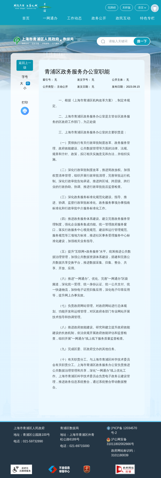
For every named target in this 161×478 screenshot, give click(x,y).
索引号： (48, 79)
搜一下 (142, 41)
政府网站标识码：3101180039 (123, 453)
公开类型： (49, 86)
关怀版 (126, 7)
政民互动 (123, 18)
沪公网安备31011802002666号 (120, 442)
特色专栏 (147, 18)
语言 (142, 7)
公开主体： (119, 79)
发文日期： (84, 86)
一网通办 (50, 18)
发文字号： (84, 79)
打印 (25, 108)
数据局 (68, 39)
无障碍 (112, 7)
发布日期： (119, 86)
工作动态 (74, 18)
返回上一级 (25, 65)
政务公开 (99, 18)
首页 (26, 18)
